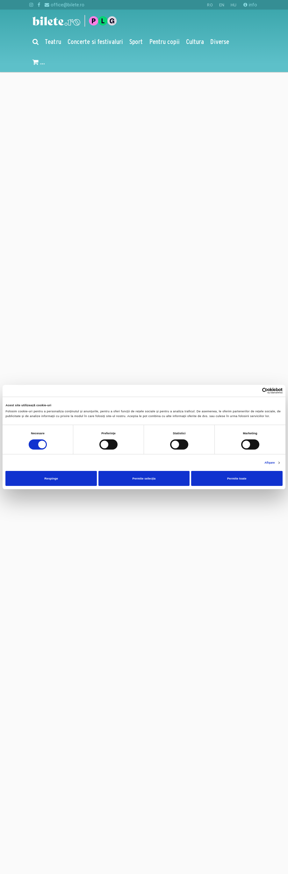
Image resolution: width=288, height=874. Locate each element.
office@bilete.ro (64, 4)
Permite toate (237, 478)
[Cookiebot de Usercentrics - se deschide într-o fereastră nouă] (255, 391)
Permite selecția (144, 478)
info (250, 4)
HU (233, 5)
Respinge (51, 478)
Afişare (269, 462)
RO (209, 5)
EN (221, 5)
